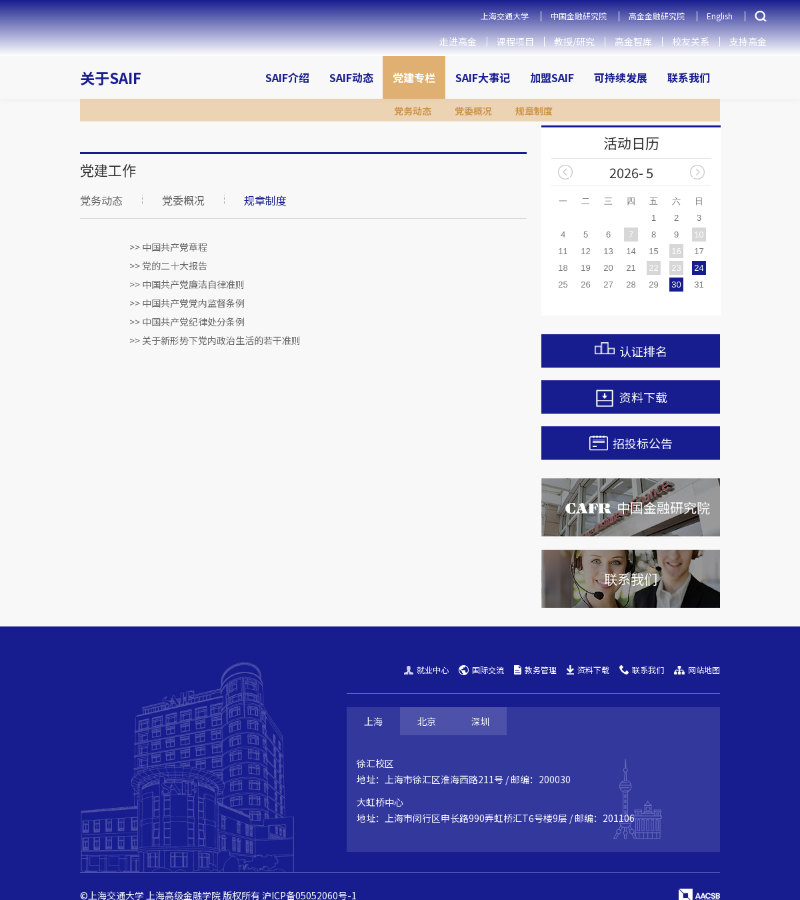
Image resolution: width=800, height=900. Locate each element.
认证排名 (631, 351)
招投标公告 (631, 443)
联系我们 (688, 77)
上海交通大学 (505, 15)
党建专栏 (414, 77)
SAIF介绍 (287, 77)
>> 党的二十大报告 (168, 265)
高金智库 (633, 41)
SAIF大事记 (482, 77)
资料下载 (631, 398)
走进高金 (458, 41)
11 (562, 251)
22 (653, 268)
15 (653, 251)
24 (698, 268)
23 (676, 268)
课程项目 (515, 41)
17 (698, 251)
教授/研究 (574, 41)
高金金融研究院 (657, 15)
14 (630, 251)
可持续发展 (620, 77)
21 (630, 268)
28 (630, 285)
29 (653, 285)
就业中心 (426, 669)
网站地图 (697, 669)
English (720, 15)
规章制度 (265, 200)
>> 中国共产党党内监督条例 (187, 303)
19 (585, 268)
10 (698, 235)
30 (676, 285)
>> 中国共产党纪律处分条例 (187, 321)
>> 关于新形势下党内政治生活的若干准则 (215, 340)
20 (608, 268)
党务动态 (101, 200)
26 (585, 285)
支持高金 (748, 41)
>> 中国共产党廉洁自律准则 (187, 284)
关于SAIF (110, 77)
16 (676, 251)
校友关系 (690, 41)
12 (585, 251)
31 (698, 285)
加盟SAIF (552, 77)
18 (562, 268)
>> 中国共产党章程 (168, 247)
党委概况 (183, 200)
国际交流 (481, 669)
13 (608, 251)
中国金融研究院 (579, 15)
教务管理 (535, 669)
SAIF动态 (351, 77)
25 (562, 285)
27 (608, 285)
